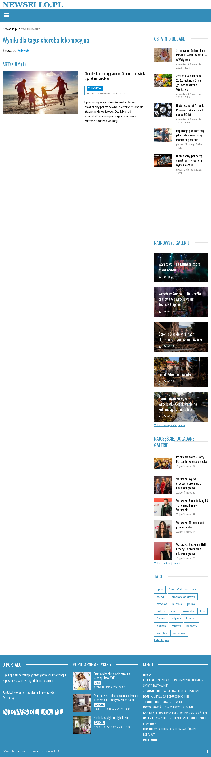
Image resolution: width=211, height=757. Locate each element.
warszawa (179, 633)
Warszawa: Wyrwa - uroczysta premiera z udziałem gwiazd (188, 483)
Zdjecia (176, 618)
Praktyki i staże (193, 712)
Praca (168, 712)
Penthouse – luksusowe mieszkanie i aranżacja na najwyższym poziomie (116, 697)
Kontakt (7, 692)
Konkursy (178, 712)
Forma (190, 691)
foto (202, 611)
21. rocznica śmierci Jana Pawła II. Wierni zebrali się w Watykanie (191, 55)
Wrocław (162, 633)
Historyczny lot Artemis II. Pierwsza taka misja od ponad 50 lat (191, 110)
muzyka (177, 604)
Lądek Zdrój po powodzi (175, 374)
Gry (176, 702)
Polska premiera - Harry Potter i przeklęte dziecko (191, 459)
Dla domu (168, 696)
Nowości (168, 702)
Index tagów (161, 640)
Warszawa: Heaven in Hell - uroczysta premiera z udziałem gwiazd (191, 549)
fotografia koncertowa (182, 589)
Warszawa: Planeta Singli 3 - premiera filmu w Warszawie (192, 505)
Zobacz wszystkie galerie (169, 425)
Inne (165, 685)
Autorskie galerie (187, 718)
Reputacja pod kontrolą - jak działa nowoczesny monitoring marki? (191, 135)
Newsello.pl (10, 29)
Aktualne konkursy (170, 729)
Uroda (182, 691)
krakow (161, 611)
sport (160, 589)
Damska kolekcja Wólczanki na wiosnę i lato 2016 (112, 675)
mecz (174, 611)
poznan (161, 625)
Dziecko (179, 696)
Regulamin (32, 692)
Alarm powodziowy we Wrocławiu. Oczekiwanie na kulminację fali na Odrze (178, 404)
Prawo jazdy (181, 707)
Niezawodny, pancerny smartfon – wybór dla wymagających (189, 160)
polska (191, 604)
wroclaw (162, 604)
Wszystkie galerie (166, 718)
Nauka (160, 712)
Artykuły (24, 51)
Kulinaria (156, 696)
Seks (193, 680)
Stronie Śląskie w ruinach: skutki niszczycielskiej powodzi (180, 336)
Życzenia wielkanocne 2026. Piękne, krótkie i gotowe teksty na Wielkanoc (189, 83)
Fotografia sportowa (182, 596)
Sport (146, 685)
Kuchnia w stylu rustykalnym (111, 717)
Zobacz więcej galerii (167, 563)
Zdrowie (173, 691)
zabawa (176, 625)
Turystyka (157, 685)
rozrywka (188, 611)
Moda (199, 680)
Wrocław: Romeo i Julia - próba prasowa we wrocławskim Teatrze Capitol (180, 299)
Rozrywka (184, 680)
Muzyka (162, 680)
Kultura (172, 680)
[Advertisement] (181, 205)
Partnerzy (8, 697)
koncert (190, 618)
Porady (168, 707)
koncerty (191, 625)
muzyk (161, 596)
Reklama (19, 692)
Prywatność (47, 692)
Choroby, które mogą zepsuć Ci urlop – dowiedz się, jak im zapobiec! (114, 76)
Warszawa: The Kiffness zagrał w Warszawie (180, 266)
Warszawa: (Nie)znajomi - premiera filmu (190, 524)
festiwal (161, 618)
